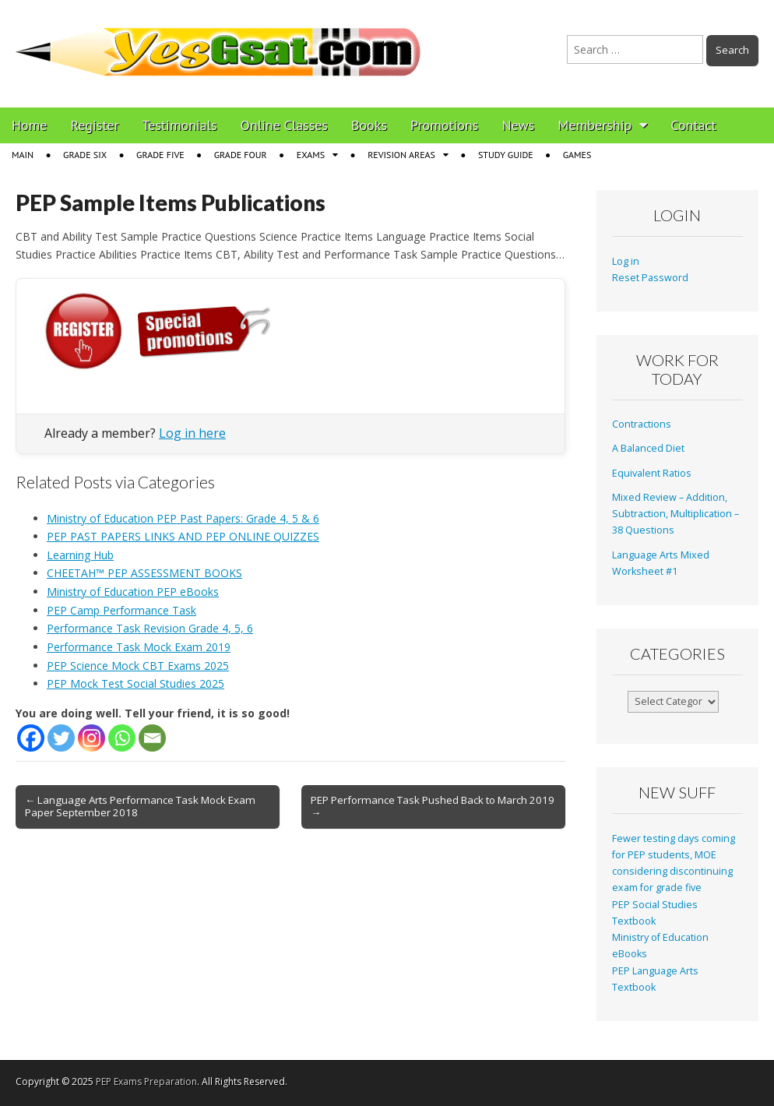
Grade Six (85, 154)
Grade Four (240, 154)
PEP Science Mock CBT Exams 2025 (138, 665)
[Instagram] (91, 738)
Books (369, 125)
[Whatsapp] (121, 738)
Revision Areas (401, 154)
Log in (625, 261)
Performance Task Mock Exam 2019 (138, 646)
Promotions (444, 125)
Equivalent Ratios (651, 473)
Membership (595, 125)
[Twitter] (61, 738)
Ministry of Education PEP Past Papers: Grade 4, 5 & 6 (183, 518)
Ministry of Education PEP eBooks (133, 591)
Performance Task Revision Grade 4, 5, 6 (150, 628)
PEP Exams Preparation (146, 1081)
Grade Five (160, 154)
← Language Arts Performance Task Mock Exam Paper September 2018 (140, 806)
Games (577, 154)
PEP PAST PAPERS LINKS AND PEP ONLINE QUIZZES (183, 536)
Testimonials (179, 125)
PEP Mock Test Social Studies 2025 (135, 683)
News (517, 125)
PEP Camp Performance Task (121, 610)
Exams (311, 154)
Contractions (641, 424)
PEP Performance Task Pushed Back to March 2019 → (432, 806)
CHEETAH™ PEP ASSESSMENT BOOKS (144, 572)
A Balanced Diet (648, 448)
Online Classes (284, 125)
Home (29, 125)
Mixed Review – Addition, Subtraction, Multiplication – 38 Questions (675, 514)
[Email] (152, 738)
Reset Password (650, 277)
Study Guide (505, 154)
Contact (693, 125)
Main (22, 154)
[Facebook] (30, 738)
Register (95, 125)
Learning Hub (80, 555)
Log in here (192, 433)
